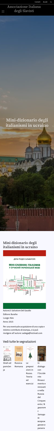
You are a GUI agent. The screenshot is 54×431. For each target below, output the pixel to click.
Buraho (14, 314)
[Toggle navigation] (3, 11)
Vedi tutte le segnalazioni (19, 341)
